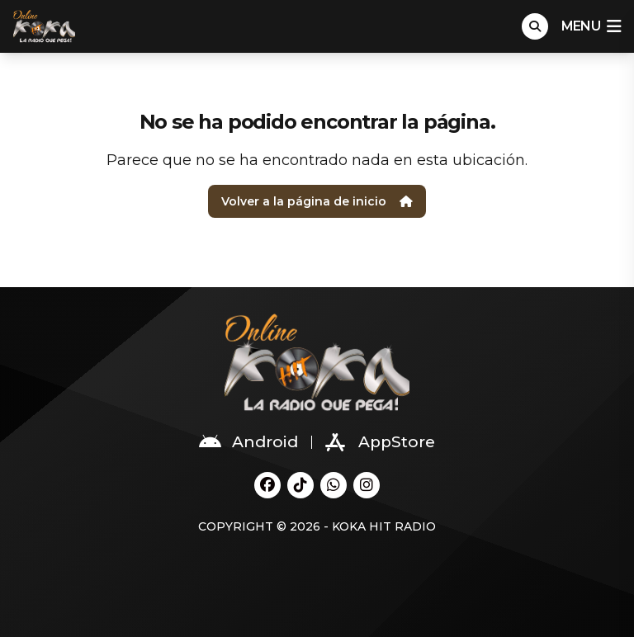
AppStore (380, 442)
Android (248, 442)
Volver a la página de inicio (317, 201)
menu (591, 26)
